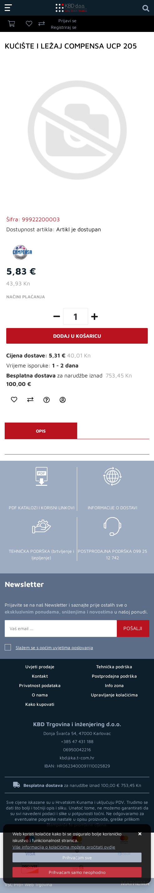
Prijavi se (67, 20)
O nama (40, 694)
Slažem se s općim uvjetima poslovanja (54, 647)
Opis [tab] (41, 431)
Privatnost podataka (40, 685)
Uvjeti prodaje (39, 666)
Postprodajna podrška (114, 676)
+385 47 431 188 (77, 741)
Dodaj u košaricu (77, 336)
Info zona (114, 685)
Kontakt (40, 676)
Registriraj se (64, 27)
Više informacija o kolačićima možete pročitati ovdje (63, 846)
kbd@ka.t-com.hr (77, 757)
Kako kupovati (39, 704)
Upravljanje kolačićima (114, 694)
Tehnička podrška (114, 666)
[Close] (77, 857)
